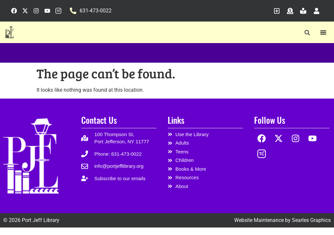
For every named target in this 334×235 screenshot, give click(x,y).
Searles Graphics (311, 220)
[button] (307, 32)
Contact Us (99, 120)
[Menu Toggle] (323, 32)
